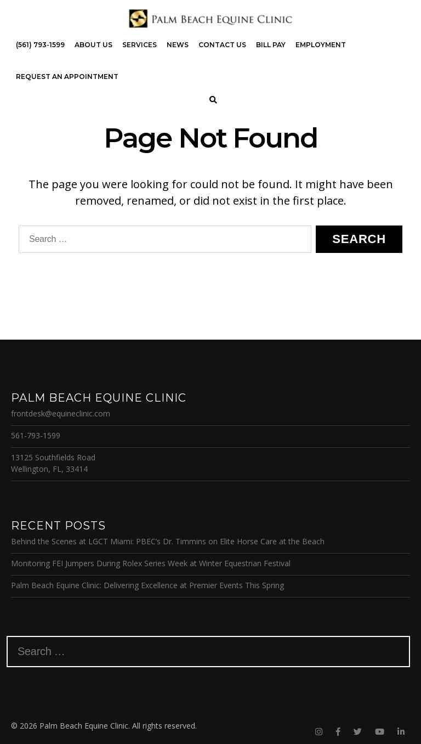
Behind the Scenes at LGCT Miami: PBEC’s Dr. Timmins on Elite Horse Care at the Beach (168, 541)
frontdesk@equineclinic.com (60, 413)
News (178, 45)
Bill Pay (271, 45)
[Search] (213, 100)
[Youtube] (379, 732)
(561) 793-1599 (40, 45)
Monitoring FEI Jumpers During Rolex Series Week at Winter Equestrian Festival (151, 563)
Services (139, 45)
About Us (93, 45)
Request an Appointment (67, 76)
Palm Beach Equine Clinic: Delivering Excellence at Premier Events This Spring (147, 585)
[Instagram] (318, 732)
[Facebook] (337, 732)
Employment (320, 45)
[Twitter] (358, 732)
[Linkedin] (401, 732)
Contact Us (222, 45)
